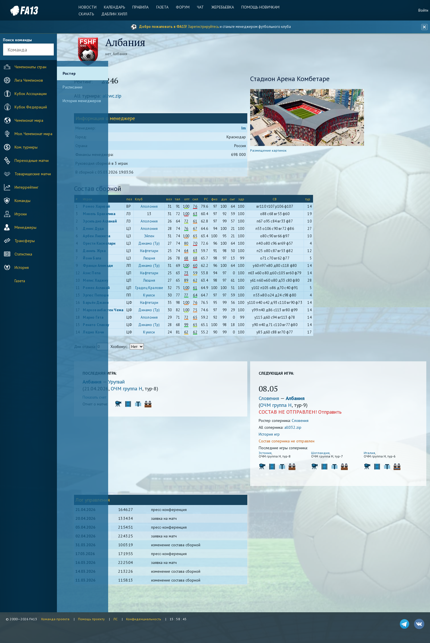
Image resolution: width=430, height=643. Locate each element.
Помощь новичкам (257, 7)
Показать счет (134, 399)
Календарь (117, 7)
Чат (199, 7)
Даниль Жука (134, 252)
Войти (423, 10)
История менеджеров (82, 100)
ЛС (115, 619)
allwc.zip (151, 97)
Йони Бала (132, 260)
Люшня (189, 260)
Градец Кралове (189, 289)
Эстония (284, 455)
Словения (288, 400)
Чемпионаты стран (24, 66)
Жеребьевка (220, 7)
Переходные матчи (26, 160)
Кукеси (189, 297)
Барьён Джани (135, 304)
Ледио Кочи (133, 334)
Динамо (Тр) (188, 245)
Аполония (189, 208)
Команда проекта (55, 619)
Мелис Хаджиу (135, 282)
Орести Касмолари (139, 245)
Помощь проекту (91, 619)
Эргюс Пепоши (135, 297)
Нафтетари (189, 252)
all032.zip (311, 429)
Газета (163, 7)
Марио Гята (133, 319)
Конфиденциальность (143, 619)
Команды (16, 200)
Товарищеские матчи (27, 173)
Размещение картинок (287, 152)
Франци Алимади (138, 267)
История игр (288, 436)
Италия (374, 455)
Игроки (15, 214)
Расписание (73, 87)
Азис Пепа (131, 275)
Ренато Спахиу (136, 326)
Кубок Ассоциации (25, 93)
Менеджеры (19, 227)
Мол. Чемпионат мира (27, 133)
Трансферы (19, 240)
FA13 (17, 11)
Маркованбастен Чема (143, 312)
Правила (142, 7)
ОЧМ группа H (166, 390)
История (16, 267)
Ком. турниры (20, 147)
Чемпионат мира (23, 120)
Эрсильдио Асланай (139, 223)
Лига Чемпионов (23, 80)
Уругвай (156, 383)
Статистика (17, 254)
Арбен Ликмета (136, 238)
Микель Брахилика (139, 215)
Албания (132, 383)
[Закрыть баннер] (423, 27)
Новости (91, 7)
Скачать (90, 14)
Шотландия (332, 455)
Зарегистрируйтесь (203, 26)
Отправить (349, 414)
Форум (183, 7)
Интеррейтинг (20, 187)
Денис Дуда (133, 230)
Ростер (69, 73)
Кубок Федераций (25, 107)
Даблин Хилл (117, 14)
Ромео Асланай (136, 289)
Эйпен (189, 238)
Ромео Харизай (136, 208)
